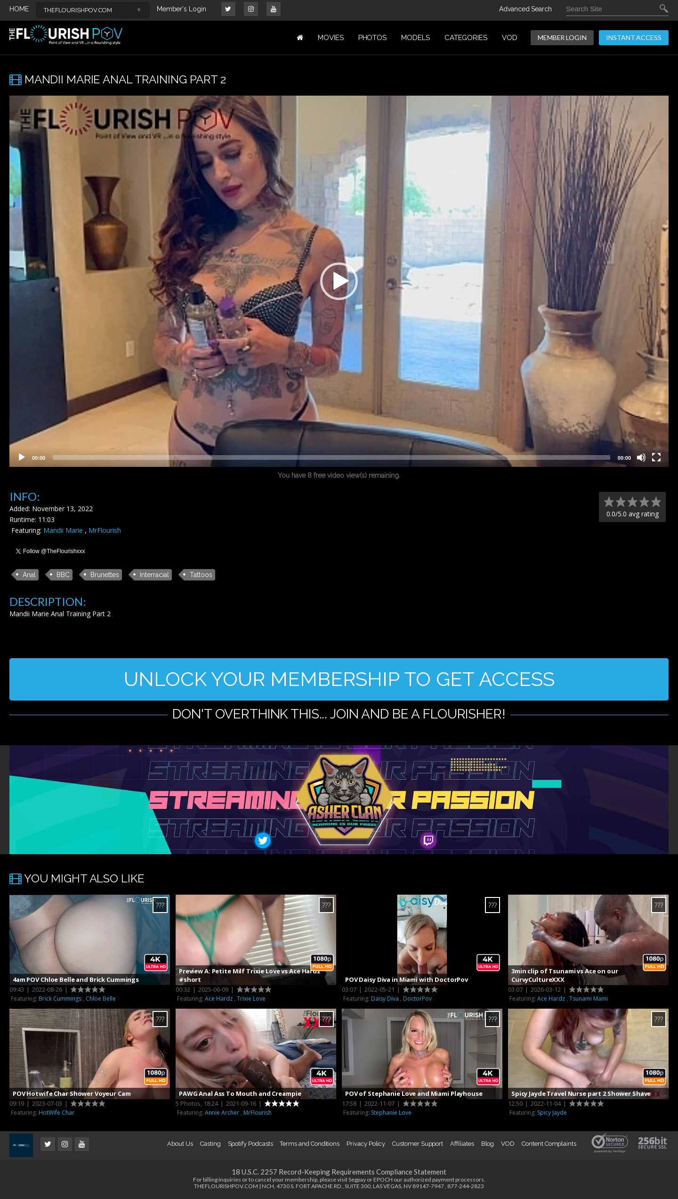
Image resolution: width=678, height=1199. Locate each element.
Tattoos (201, 575)
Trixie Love (251, 999)
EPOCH (383, 1179)
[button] (339, 281)
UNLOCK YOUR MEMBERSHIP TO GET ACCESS (339, 679)
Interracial (154, 575)
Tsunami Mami (588, 999)
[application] (339, 281)
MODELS (415, 37)
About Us (180, 1143)
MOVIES (331, 37)
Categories (465, 37)
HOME (19, 9)
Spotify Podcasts (250, 1143)
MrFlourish (105, 530)
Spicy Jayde (552, 1113)
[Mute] (641, 457)
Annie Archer (222, 1113)
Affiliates (462, 1143)
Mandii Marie (63, 530)
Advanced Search (525, 9)
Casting (210, 1143)
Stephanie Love (391, 1113)
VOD (509, 37)
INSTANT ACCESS (634, 37)
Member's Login (181, 9)
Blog (487, 1143)
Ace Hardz (219, 999)
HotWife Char (56, 1113)
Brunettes (104, 575)
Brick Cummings (60, 999)
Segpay (357, 1179)
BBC (63, 575)
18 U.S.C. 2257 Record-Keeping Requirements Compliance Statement (339, 1171)
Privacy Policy (366, 1143)
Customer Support (417, 1143)
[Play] (21, 457)
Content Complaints (549, 1143)
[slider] (331, 457)
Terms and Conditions (309, 1143)
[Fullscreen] (656, 457)
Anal (29, 575)
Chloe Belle (101, 999)
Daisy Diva (385, 999)
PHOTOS (372, 37)
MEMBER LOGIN (562, 37)
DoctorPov (417, 999)
